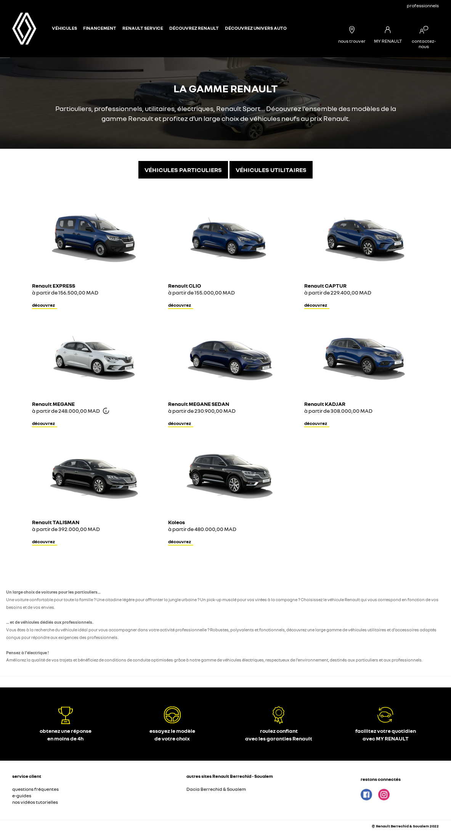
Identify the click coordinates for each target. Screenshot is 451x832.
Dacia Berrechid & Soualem (216, 789)
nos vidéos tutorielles (35, 802)
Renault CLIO (184, 285)
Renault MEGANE (53, 404)
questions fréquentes (35, 789)
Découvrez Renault (194, 28)
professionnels (423, 5)
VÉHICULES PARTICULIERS (183, 170)
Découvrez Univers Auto (256, 28)
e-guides (21, 795)
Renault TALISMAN (55, 522)
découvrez (43, 305)
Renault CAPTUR (325, 285)
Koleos (176, 522)
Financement (99, 28)
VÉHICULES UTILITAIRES (271, 170)
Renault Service (142, 28)
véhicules (64, 28)
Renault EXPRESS (53, 285)
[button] (93, 790)
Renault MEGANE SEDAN (198, 404)
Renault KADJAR (324, 404)
